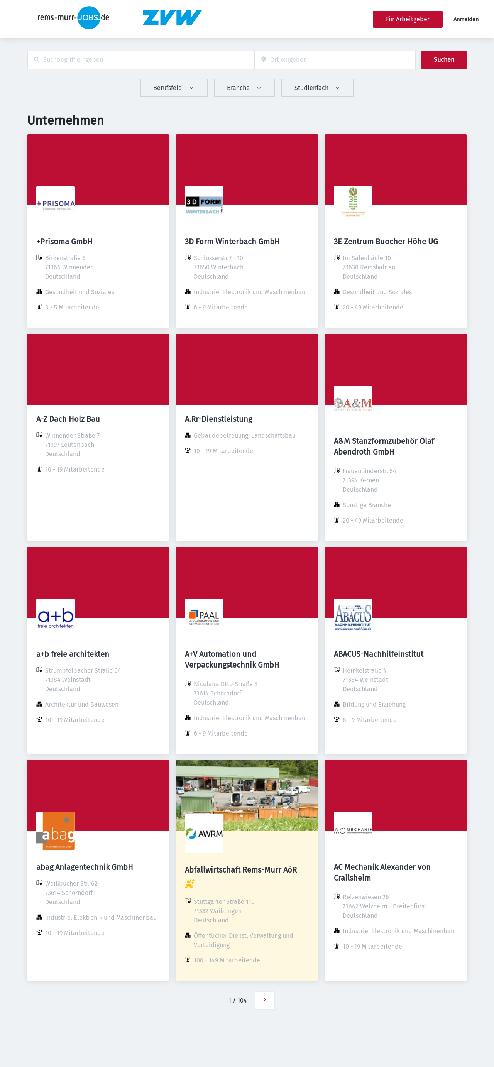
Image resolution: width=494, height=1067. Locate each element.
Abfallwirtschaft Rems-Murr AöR (241, 869)
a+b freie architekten (72, 654)
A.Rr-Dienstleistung (218, 419)
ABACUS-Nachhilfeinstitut (378, 654)
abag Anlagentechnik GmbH (84, 867)
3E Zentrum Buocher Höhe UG (386, 241)
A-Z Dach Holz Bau (68, 419)
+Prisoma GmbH (64, 241)
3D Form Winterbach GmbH (232, 241)
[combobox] (140, 60)
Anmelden (466, 19)
